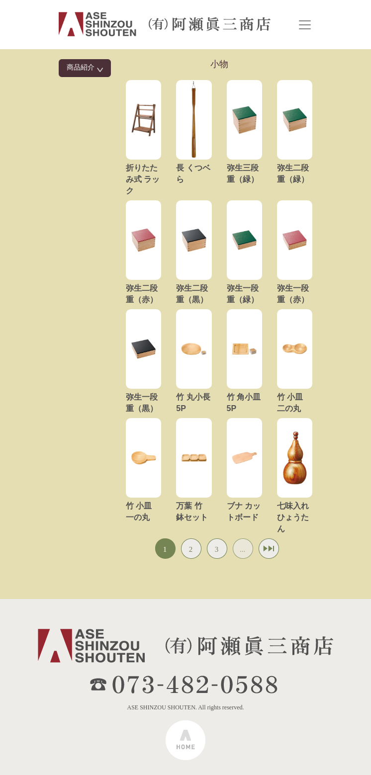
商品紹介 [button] (85, 68)
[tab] (84, 68)
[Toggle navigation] (304, 24)
